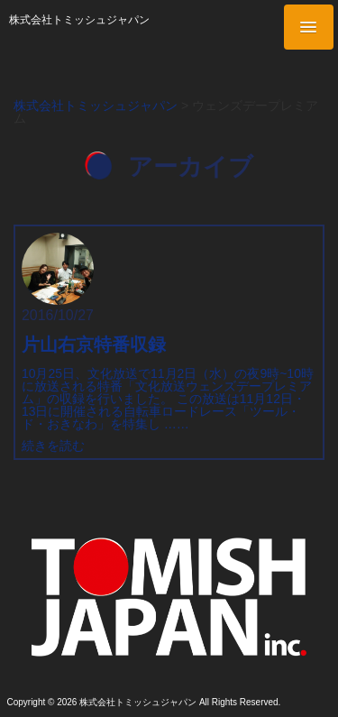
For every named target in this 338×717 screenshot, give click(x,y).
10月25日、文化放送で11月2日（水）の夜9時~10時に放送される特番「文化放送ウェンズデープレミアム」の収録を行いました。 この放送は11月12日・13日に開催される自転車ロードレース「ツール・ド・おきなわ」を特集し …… (168, 398)
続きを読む (53, 445)
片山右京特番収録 (94, 344)
